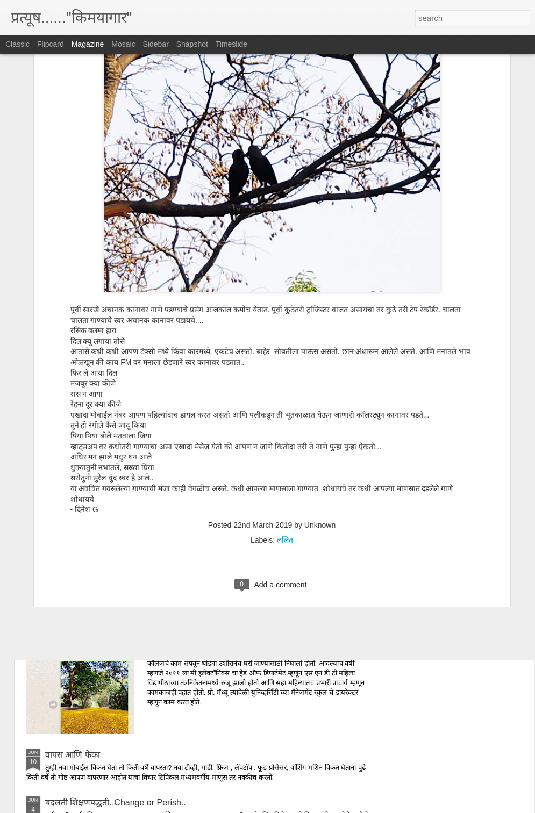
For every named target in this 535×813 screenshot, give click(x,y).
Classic (17, 44)
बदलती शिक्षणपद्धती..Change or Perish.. (115, 802)
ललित (285, 419)
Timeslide (231, 44)
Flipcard (50, 44)
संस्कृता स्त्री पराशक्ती (78, 565)
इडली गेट (59, 517)
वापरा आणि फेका (72, 754)
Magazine (88, 44)
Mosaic (123, 44)
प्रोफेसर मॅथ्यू (185, 632)
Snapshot (192, 44)
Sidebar (156, 44)
